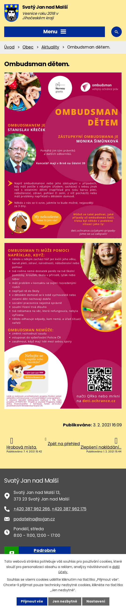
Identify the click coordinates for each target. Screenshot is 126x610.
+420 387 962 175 (69, 509)
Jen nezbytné (64, 601)
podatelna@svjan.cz (34, 519)
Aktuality (50, 47)
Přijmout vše (32, 601)
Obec (27, 47)
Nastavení (95, 601)
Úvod (9, 47)
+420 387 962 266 (32, 509)
